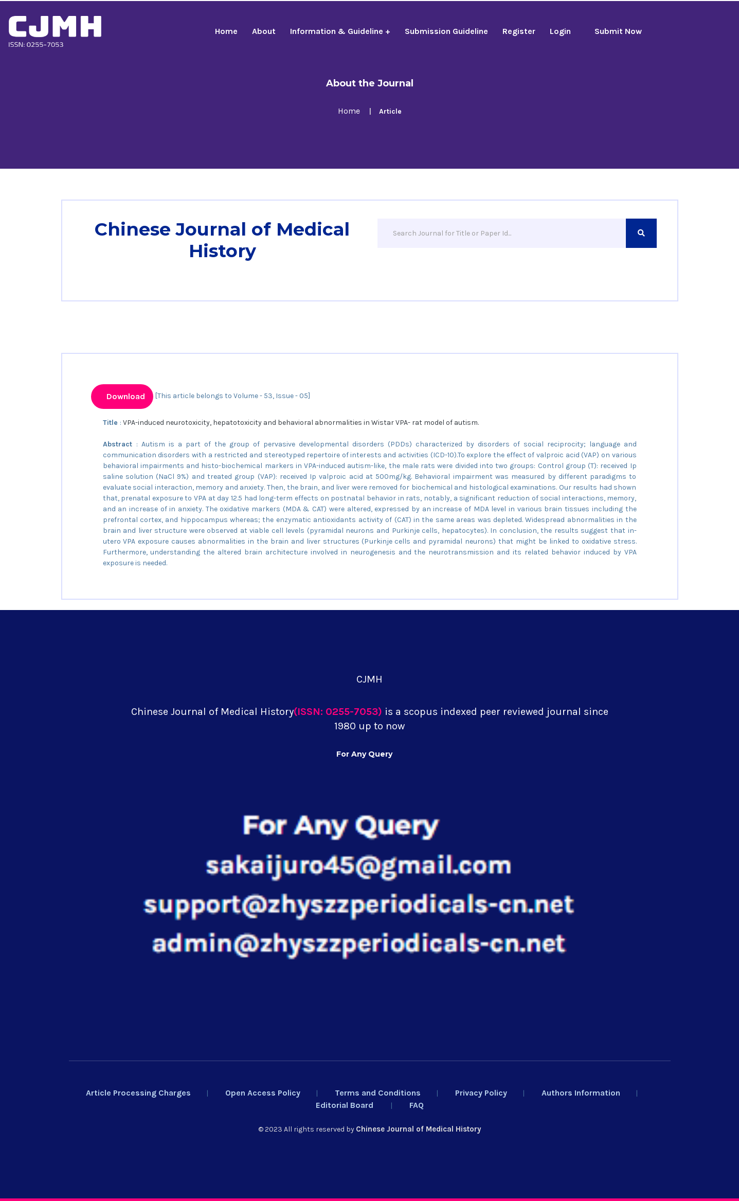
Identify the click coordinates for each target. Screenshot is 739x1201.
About (264, 31)
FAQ (416, 1105)
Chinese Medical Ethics (158, 615)
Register (518, 31)
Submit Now (618, 31)
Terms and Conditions (378, 1093)
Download (124, 396)
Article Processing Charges (138, 1093)
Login (560, 31)
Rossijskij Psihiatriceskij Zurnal (251, 615)
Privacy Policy (481, 1093)
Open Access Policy (262, 1093)
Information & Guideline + (340, 31)
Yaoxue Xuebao (93, 615)
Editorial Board (344, 1105)
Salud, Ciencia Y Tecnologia (349, 615)
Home (226, 31)
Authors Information (581, 1093)
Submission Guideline (446, 31)
